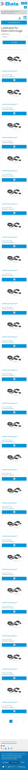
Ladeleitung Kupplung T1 (9, 470)
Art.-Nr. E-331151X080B (7, 407)
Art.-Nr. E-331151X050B (7, 141)
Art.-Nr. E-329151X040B (7, 207)
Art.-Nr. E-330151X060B (7, 373)
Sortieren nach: (5, 34)
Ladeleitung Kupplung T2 (9, 71)
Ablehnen (5, 762)
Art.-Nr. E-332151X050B (7, 174)
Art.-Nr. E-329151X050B (7, 74)
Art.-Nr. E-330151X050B (7, 108)
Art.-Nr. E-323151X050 (6, 506)
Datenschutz (13, 741)
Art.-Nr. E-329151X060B (7, 340)
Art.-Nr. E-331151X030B (7, 274)
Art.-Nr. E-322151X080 (6, 606)
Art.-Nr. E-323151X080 (6, 639)
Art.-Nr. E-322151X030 (6, 539)
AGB (2, 741)
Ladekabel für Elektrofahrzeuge (8, 13)
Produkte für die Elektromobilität (10, 11)
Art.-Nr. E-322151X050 (6, 473)
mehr (22, 762)
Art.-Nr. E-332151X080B (7, 440)
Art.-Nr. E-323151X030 (6, 573)
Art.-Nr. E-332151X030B (7, 307)
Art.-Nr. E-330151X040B (7, 240)
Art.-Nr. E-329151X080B (7, 672)
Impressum (6, 741)
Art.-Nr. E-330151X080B (7, 706)
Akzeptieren (14, 762)
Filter (14, 42)
